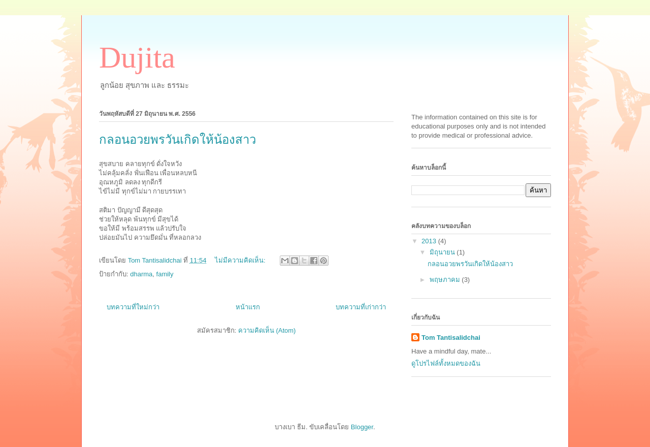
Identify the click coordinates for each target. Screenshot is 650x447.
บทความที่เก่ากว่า (361, 307)
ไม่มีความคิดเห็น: (241, 260)
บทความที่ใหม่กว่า (133, 307)
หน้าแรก (248, 307)
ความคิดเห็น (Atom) (267, 330)
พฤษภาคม (446, 279)
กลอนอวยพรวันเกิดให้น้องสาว (177, 139)
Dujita (137, 57)
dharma (141, 274)
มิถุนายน (443, 252)
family (165, 274)
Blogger (362, 427)
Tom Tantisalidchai (450, 337)
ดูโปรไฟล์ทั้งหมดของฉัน (445, 363)
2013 (429, 241)
